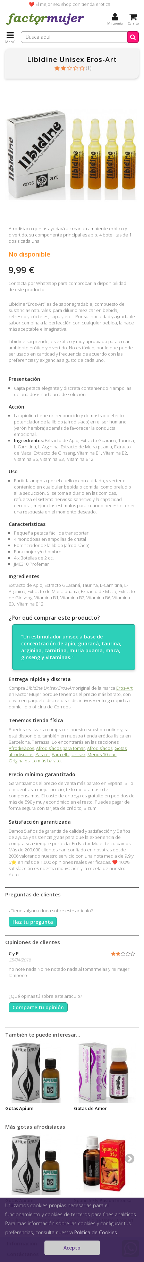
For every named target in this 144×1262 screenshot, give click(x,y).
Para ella (60, 754)
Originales (19, 761)
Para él (42, 754)
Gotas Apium (19, 1108)
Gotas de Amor (90, 1108)
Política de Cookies (95, 1232)
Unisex (78, 754)
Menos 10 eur (101, 754)
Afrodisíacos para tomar (60, 748)
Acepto (72, 1247)
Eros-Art (124, 688)
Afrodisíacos (21, 748)
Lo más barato (46, 761)
